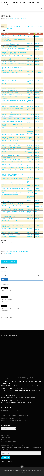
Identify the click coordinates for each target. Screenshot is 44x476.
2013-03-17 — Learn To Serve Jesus (9, 190)
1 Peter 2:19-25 (30, 167)
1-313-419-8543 (5, 439)
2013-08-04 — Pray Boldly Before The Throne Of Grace (13, 118)
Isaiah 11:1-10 (30, 61)
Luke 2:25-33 (29, 40)
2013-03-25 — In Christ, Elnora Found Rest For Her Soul (13, 182)
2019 (26, 26)
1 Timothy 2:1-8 (30, 97)
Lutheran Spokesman (11, 395)
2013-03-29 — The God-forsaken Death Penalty (12, 178)
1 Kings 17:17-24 (30, 145)
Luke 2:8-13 (29, 43)
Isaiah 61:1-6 (29, 225)
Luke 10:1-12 (29, 130)
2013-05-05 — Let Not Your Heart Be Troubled (11, 159)
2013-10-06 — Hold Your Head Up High (10, 92)
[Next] (39, 275)
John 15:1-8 (29, 161)
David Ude (37, 125)
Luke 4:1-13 (29, 215)
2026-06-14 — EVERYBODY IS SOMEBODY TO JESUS (14, 413)
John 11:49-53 (30, 218)
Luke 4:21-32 (29, 223)
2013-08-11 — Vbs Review (7, 116)
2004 (17, 25)
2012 (41, 25)
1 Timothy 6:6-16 (30, 94)
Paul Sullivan (37, 225)
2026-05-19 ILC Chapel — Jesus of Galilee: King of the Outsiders (17, 390)
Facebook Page (6, 317)
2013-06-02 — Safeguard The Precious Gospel (11, 147)
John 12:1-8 (29, 190)
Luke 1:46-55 (29, 58)
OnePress (33, 470)
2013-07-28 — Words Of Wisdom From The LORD (12, 121)
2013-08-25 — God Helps (7, 112)
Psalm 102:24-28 (30, 36)
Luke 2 (28, 46)
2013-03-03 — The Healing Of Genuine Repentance (12, 203)
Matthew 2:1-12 (30, 236)
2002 (11, 25)
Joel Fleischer (38, 112)
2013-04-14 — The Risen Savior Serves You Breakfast (13, 169)
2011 (38, 25)
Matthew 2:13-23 (30, 234)
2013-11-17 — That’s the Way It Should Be (11, 78)
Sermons (27, 251)
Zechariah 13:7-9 (30, 140)
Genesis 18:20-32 (30, 118)
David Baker (37, 193)
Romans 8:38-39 (30, 152)
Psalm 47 (29, 157)
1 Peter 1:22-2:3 (30, 104)
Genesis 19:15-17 (30, 149)
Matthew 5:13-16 (30, 90)
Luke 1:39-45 (29, 64)
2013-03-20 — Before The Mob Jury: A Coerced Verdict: (13, 188)
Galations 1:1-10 (30, 147)
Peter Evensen (38, 75)
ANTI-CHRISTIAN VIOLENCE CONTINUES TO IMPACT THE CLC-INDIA (18, 398)
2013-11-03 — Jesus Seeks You (8, 83)
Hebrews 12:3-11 (30, 114)
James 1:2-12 (29, 125)
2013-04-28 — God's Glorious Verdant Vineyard (12, 161)
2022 (35, 26)
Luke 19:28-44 (30, 185)
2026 (11, 28)
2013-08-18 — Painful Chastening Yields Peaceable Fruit (13, 114)
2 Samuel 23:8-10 (30, 112)
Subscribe (6, 457)
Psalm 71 (29, 85)
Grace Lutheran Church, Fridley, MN (20, 2)
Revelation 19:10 (30, 52)
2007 (26, 25)
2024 (41, 26)
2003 (14, 25)
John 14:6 (29, 232)
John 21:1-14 (29, 169)
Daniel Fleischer (38, 68)
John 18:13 (29, 211)
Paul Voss (37, 188)
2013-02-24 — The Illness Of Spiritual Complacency (12, 209)
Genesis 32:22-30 (30, 88)
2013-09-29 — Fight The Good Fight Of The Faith (12, 94)
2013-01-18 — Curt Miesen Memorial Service (11, 232)
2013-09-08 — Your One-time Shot (9, 104)
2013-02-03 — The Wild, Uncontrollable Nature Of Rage (13, 223)
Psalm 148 (29, 220)
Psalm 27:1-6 (29, 92)
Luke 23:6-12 (29, 200)
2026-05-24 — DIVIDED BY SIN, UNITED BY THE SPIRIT (15, 421)
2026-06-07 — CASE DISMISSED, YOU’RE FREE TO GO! (14, 415)
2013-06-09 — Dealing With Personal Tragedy (11, 145)
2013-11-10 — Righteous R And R (9, 80)
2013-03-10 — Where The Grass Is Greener (11, 197)
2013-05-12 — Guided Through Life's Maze (11, 155)
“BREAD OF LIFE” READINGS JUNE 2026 (11, 400)
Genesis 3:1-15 (30, 68)
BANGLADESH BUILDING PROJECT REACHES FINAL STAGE (16, 403)
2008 (29, 25)
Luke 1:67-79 (29, 49)
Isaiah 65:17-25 (30, 78)
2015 (14, 26)
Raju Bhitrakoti (38, 90)
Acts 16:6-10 (29, 155)
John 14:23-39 (30, 159)
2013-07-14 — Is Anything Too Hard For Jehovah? (12, 127)
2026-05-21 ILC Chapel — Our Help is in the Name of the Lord (16, 386)
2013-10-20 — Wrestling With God (9, 88)
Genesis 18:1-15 (30, 127)
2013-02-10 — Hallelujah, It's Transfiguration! (11, 220)
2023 (38, 26)
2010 (35, 25)
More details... (5, 284)
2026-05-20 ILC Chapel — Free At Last (10, 388)
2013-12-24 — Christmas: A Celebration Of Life (11, 46)
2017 (20, 26)
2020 (29, 26)
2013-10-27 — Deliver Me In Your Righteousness (12, 85)
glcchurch (23, 18)
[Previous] (5, 275)
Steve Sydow (37, 121)
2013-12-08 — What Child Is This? (9, 61)
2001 (8, 25)
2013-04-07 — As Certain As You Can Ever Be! (11, 172)
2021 (32, 26)
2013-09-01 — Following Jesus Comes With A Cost (12, 106)
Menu (41, 8)
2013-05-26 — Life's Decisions (8, 149)
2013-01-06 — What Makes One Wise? (10, 236)
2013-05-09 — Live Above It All (8, 157)
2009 (32, 25)
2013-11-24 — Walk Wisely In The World (10, 75)
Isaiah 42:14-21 (30, 209)
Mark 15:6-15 (29, 188)
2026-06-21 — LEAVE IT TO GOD (9, 410)
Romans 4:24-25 (30, 174)
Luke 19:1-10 (29, 83)
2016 (17, 26)
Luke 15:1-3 (29, 196)
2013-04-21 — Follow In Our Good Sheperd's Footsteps (13, 167)
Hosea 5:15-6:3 (30, 203)
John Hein (37, 36)
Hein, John (21, 251)
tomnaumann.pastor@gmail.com (9, 441)
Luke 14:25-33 (30, 106)
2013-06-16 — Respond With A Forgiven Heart (11, 142)
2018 (23, 26)
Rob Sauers (37, 94)
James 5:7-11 (29, 55)
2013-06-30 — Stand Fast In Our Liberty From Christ (13, 134)
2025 (8, 28)
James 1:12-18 (30, 71)
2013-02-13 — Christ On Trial (8, 218)
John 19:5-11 (29, 206)
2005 (20, 25)
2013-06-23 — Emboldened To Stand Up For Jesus (12, 140)
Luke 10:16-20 (30, 131)
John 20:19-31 (30, 172)
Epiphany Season (12, 251)
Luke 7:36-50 (29, 142)
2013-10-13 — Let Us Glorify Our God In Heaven (12, 90)
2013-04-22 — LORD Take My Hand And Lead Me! (12, 164)
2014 (11, 26)
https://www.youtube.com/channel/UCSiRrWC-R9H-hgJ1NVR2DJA (17, 378)
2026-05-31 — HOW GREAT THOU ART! (11, 418)
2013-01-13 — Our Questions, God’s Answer (11, 234)
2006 (23, 25)
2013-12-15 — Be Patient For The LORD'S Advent (12, 55)
